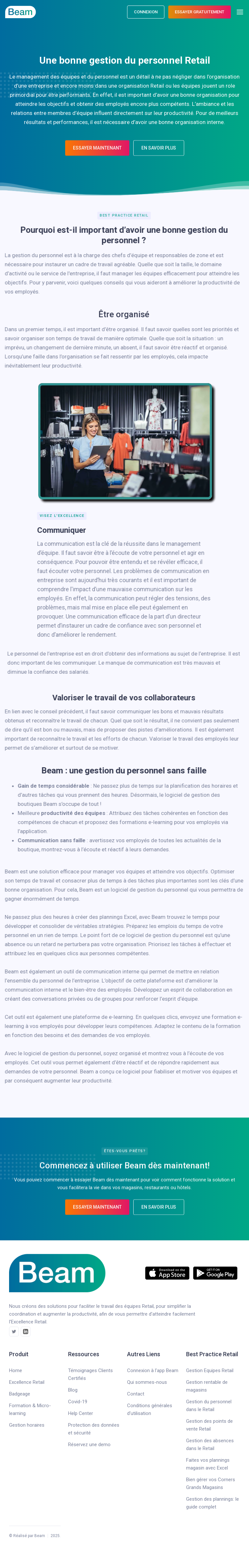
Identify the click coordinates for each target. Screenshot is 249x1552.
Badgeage (19, 1394)
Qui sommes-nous (147, 1382)
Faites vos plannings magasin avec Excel (208, 1464)
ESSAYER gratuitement (199, 11)
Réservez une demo (89, 1444)
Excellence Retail (26, 1382)
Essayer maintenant (97, 153)
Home (15, 1370)
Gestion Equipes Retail (209, 1370)
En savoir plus (158, 153)
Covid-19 (77, 1402)
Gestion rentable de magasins (207, 1386)
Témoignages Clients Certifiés (90, 1374)
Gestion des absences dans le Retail (210, 1444)
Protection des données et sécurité (93, 1429)
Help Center (80, 1413)
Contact (135, 1394)
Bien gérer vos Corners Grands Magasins (210, 1483)
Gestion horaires (26, 1425)
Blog (72, 1390)
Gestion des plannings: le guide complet (212, 1503)
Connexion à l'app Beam (152, 1370)
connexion (146, 11)
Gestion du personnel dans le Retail (208, 1405)
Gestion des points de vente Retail (209, 1425)
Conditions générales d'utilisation (149, 1409)
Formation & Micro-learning (30, 1409)
